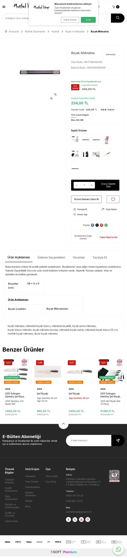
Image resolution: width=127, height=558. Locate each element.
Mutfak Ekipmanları (35, 31)
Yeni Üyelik (52, 477)
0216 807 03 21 (74, 502)
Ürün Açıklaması (19, 259)
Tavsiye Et (80, 211)
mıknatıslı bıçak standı (71, 331)
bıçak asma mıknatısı (84, 327)
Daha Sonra (69, 19)
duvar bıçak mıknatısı (46, 335)
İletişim (29, 502)
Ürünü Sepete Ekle (108, 185)
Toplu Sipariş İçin (109, 239)
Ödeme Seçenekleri (51, 259)
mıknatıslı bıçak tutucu (38, 327)
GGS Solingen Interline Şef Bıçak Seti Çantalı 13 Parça (110, 397)
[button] (24, 72)
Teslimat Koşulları (9, 482)
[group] (40, 72)
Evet (88, 19)
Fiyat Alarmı (109, 211)
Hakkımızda (11, 522)
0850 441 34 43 (74, 497)
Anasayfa (12, 31)
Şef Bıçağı (42, 395)
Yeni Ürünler (32, 483)
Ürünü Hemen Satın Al (86, 200)
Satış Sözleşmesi (11, 499)
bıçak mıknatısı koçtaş (45, 331)
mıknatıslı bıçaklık (61, 327)
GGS (7, 390)
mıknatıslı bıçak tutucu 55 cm (101, 331)
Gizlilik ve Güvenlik (10, 516)
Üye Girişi (51, 483)
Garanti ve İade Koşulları (12, 507)
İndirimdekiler (32, 488)
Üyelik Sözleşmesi (11, 491)
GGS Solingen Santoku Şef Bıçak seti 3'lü (15, 397)
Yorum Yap (80, 216)
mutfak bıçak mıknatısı (20, 335)
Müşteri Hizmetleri (30, 495)
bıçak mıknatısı (16, 327)
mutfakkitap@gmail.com (79, 513)
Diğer (89, 237)
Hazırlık (55, 31)
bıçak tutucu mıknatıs (20, 331)
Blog (27, 508)
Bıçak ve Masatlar (75, 31)
